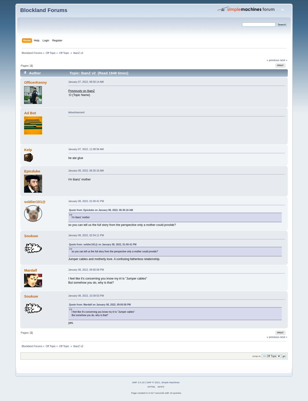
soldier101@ (34, 202)
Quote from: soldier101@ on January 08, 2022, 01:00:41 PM (102, 244)
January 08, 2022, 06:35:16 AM (86, 170)
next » (283, 60)
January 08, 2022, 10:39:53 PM (86, 295)
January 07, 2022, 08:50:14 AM (86, 81)
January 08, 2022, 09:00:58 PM (86, 269)
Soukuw (31, 236)
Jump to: (256, 356)
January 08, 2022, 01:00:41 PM (86, 201)
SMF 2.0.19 (138, 382)
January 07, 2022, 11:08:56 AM (86, 149)
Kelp (28, 150)
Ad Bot (30, 113)
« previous (273, 60)
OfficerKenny (35, 82)
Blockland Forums (43, 10)
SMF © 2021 (153, 382)
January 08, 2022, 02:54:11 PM (86, 235)
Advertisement (76, 112)
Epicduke (32, 171)
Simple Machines (170, 382)
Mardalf (30, 270)
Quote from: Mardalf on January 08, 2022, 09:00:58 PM (100, 304)
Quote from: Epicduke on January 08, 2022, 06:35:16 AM (101, 210)
